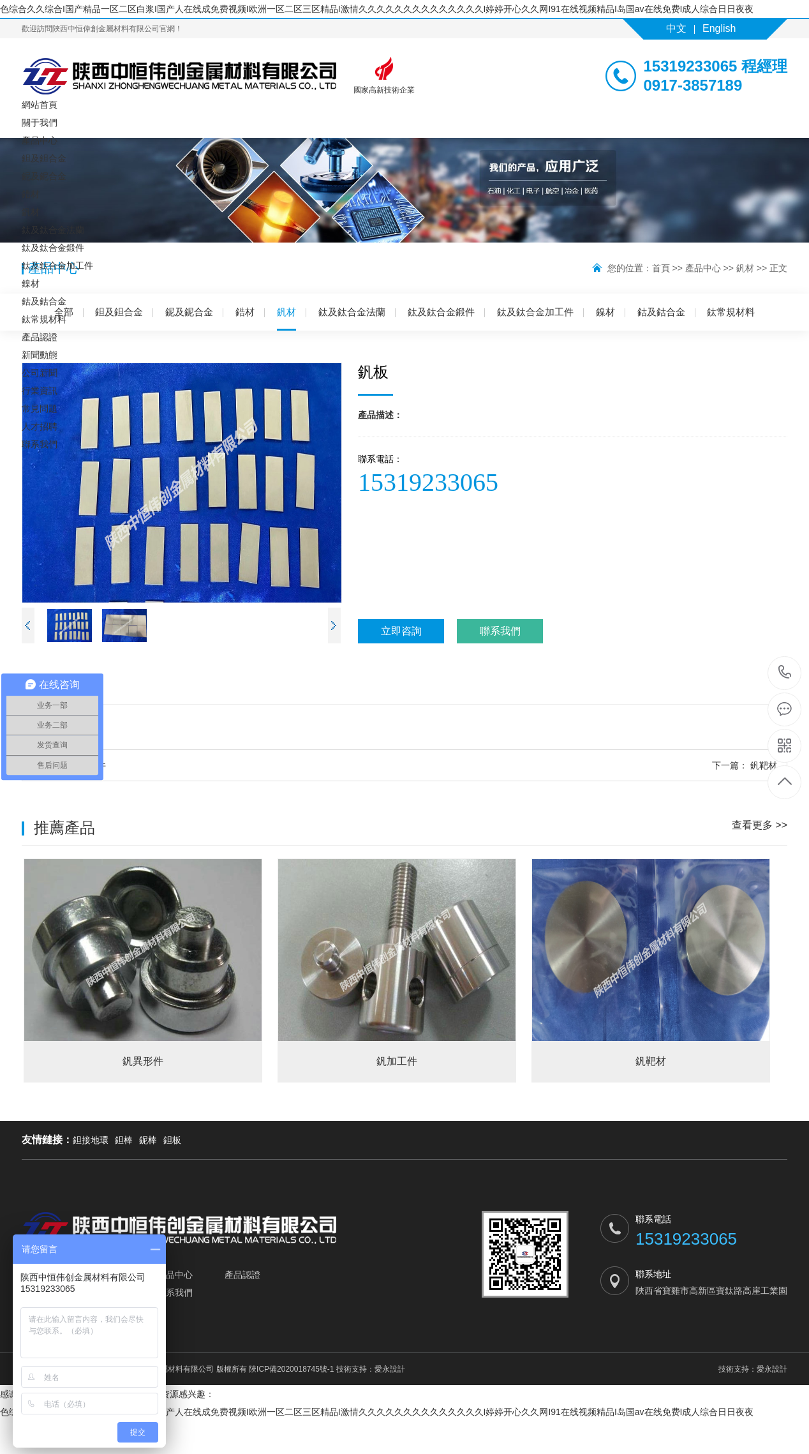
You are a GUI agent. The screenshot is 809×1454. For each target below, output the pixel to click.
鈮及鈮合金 (44, 176)
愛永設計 (390, 1369)
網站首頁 (39, 105)
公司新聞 (39, 373)
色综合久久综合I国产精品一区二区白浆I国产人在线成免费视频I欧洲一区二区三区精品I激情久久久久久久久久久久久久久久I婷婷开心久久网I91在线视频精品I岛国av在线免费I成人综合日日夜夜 (376, 9)
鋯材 (31, 194)
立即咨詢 (401, 631)
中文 (676, 28)
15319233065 (785, 672)
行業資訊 (39, 391)
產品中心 (39, 140)
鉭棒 (124, 1140)
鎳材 (31, 283)
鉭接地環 (90, 1140)
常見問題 (39, 408)
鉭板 (172, 1140)
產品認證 (39, 337)
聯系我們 (39, 444)
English (719, 28)
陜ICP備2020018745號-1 (291, 1369)
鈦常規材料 (44, 319)
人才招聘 (39, 426)
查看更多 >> (759, 825)
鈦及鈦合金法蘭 (53, 230)
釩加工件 (69, 765)
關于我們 (39, 122)
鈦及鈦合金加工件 (57, 265)
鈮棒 (148, 1140)
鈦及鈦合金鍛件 (53, 248)
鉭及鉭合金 (44, 158)
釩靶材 (744, 765)
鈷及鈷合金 (44, 301)
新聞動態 (39, 355)
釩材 (31, 212)
